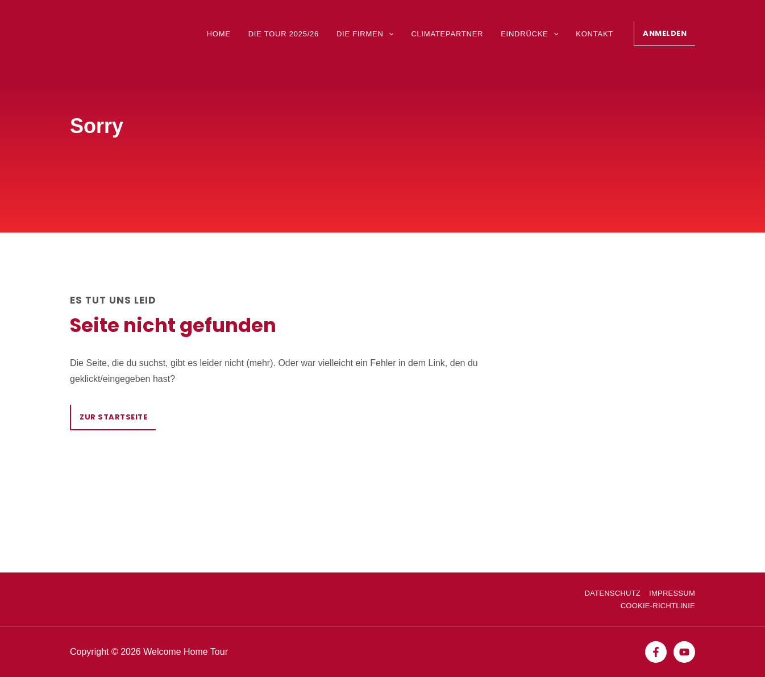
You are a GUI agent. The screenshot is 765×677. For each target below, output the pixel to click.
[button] (664, 33)
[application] (389, 34)
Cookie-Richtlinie (658, 605)
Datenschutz (612, 593)
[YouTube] (684, 652)
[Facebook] (656, 652)
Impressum (672, 593)
